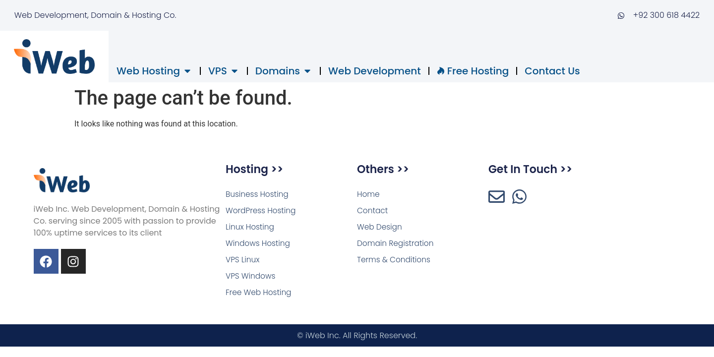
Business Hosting (258, 194)
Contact (373, 211)
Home (368, 194)
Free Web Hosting (260, 295)
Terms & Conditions (395, 261)
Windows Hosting (259, 244)
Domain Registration (397, 244)
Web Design (380, 228)
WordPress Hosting (262, 211)
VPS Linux (243, 261)
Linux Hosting (251, 228)
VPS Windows (251, 278)
